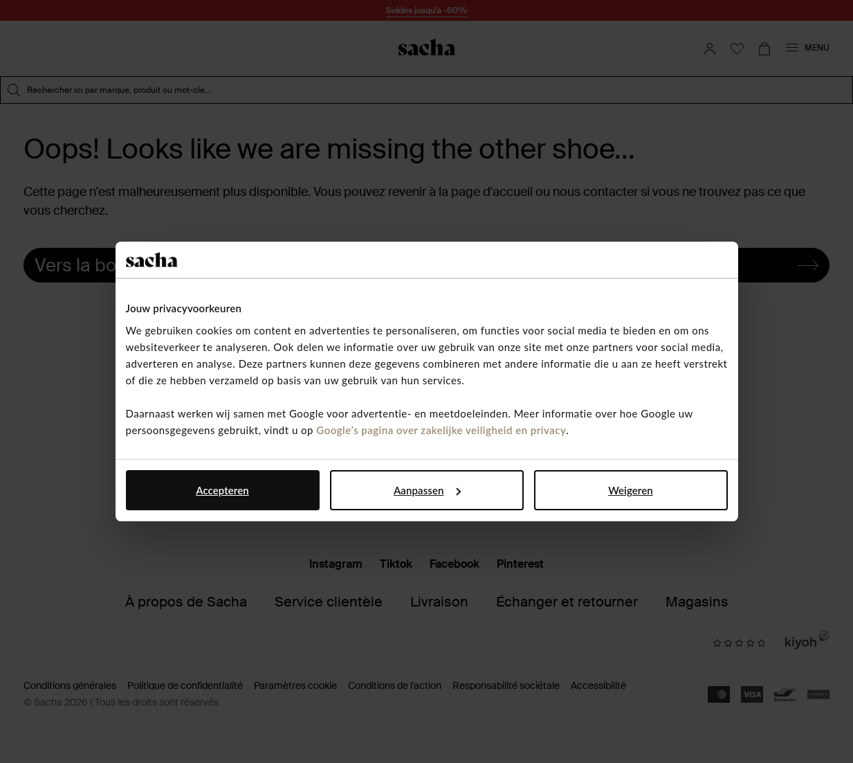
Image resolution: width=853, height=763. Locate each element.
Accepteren (222, 490)
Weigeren (630, 490)
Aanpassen (427, 490)
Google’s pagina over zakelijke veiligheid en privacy (441, 430)
